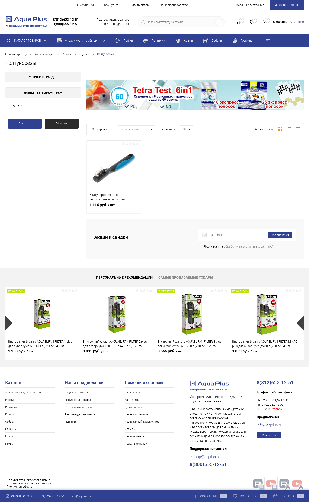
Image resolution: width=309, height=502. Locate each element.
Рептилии (11, 407)
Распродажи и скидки (78, 407)
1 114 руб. (113, 207)
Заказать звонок (287, 4)
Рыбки (9, 399)
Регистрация (255, 5)
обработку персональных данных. (248, 246)
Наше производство (174, 5)
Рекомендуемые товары (80, 414)
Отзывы (130, 429)
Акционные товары (77, 392)
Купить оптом (139, 5)
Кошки (9, 414)
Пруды (9, 443)
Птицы (9, 436)
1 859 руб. (244, 351)
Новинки (70, 421)
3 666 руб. (170, 351)
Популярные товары (78, 399)
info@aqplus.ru (269, 425)
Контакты (269, 435)
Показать (25, 123)
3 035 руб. (95, 351)
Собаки (9, 421)
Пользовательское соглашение (28, 480)
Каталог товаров (27, 40)
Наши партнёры (135, 436)
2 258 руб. (20, 351)
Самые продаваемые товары (185, 277)
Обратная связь (20, 496)
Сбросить (62, 123)
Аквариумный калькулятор (142, 421)
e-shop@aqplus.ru (205, 456)
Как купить (112, 5)
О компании (85, 5)
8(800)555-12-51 (53, 496)
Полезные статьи (136, 443)
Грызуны (11, 429)
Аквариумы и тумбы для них (23, 392)
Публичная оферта (19, 486)
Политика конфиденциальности (28, 483)
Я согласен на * (238, 246)
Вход (239, 5)
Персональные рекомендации (124, 277)
